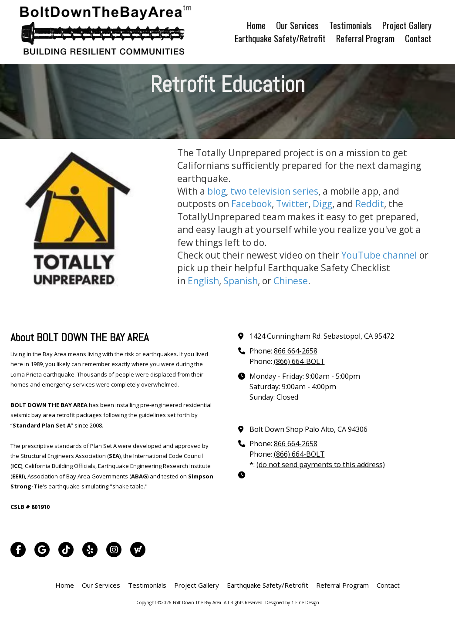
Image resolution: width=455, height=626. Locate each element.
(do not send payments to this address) (320, 464)
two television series (274, 191)
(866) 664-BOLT (299, 361)
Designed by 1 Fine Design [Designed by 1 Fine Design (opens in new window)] (292, 602)
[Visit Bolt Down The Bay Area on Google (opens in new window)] (42, 549)
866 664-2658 (295, 351)
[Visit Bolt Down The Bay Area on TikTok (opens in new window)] (66, 549)
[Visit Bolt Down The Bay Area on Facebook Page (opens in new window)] (18, 549)
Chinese (290, 281)
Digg (322, 204)
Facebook (251, 204)
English (203, 281)
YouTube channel (379, 255)
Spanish (240, 281)
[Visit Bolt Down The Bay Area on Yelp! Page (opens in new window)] (90, 549)
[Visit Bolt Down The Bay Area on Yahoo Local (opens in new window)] (137, 549)
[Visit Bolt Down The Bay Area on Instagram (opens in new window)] (113, 549)
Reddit (369, 204)
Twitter (292, 204)
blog (216, 191)
